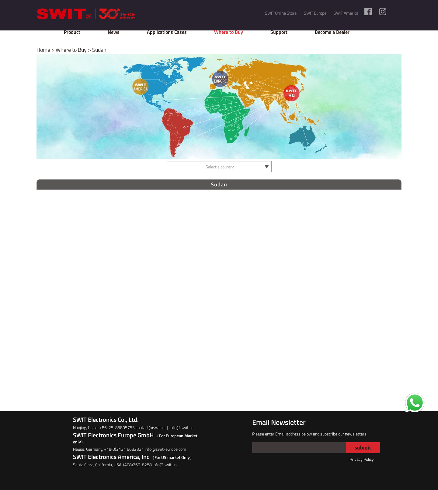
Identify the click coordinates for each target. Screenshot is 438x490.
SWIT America (346, 13)
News (114, 32)
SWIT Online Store (281, 13)
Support (278, 32)
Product (72, 32)
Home (43, 50)
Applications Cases (167, 32)
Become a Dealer (332, 32)
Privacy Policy (361, 459)
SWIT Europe (315, 13)
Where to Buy (228, 32)
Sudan (99, 50)
